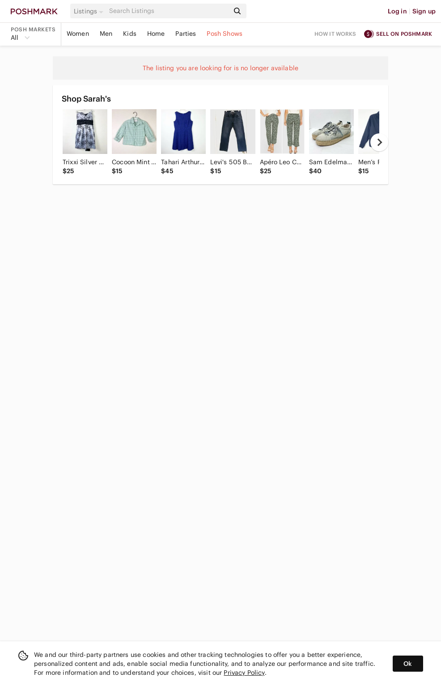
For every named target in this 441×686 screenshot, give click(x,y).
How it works (335, 33)
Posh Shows (224, 34)
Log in (397, 11)
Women (78, 34)
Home (156, 34)
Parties (185, 34)
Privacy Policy (244, 673)
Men (106, 34)
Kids (129, 34)
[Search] (168, 11)
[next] (379, 142)
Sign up (424, 11)
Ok (407, 664)
